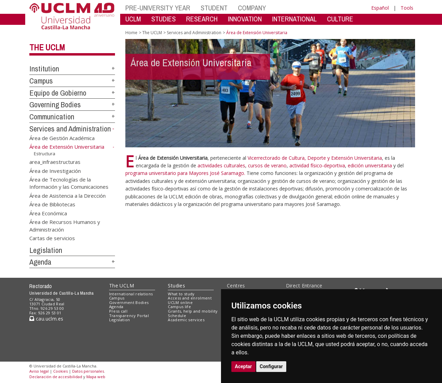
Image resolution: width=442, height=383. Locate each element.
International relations (131, 293)
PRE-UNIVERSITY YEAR (157, 7)
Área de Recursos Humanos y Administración (64, 225)
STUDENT (214, 7)
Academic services (186, 319)
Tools (407, 7)
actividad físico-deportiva (317, 165)
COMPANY (252, 7)
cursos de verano (267, 165)
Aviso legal (39, 371)
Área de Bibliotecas (52, 204)
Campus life (179, 306)
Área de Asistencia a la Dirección (67, 195)
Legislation (45, 250)
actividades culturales (221, 165)
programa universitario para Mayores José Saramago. (186, 173)
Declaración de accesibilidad (55, 376)
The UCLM (47, 47)
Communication (51, 116)
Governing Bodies (55, 104)
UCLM (133, 18)
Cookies (60, 371)
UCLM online (180, 302)
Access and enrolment (190, 298)
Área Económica (48, 212)
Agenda (40, 262)
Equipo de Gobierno (57, 93)
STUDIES (163, 18)
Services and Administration (70, 129)
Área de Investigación (55, 170)
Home (131, 33)
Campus (41, 81)
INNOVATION (245, 18)
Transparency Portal (129, 315)
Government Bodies (129, 302)
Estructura (44, 153)
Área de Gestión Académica (62, 137)
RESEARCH (202, 18)
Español (380, 7)
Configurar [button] (271, 366)
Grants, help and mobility (193, 311)
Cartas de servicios (52, 237)
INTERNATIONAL (294, 18)
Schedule (177, 315)
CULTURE (340, 18)
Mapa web (95, 376)
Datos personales (88, 371)
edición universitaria (370, 165)
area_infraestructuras (54, 161)
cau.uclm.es (46, 318)
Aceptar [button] (243, 366)
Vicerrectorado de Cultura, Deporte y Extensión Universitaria (315, 158)
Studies (176, 285)
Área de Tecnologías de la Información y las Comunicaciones (68, 183)
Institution (44, 68)
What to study (181, 293)
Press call (118, 311)
